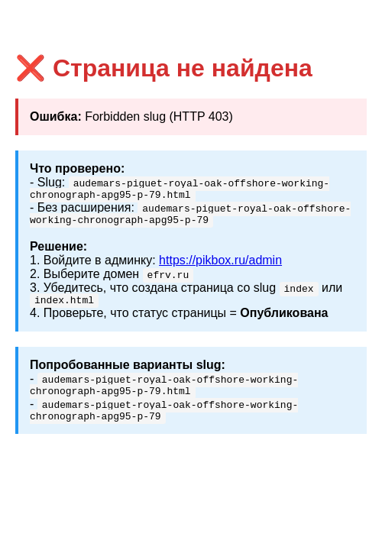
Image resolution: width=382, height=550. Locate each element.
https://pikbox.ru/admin (220, 264)
